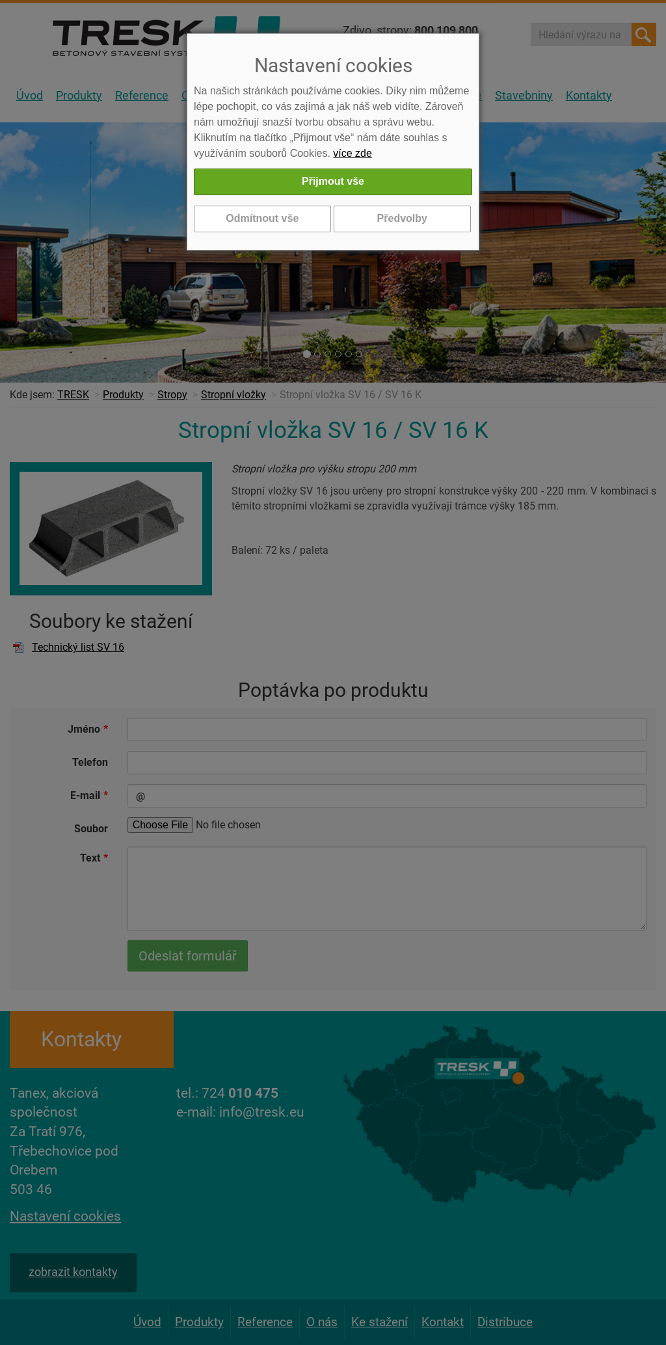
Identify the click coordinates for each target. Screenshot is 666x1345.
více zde (352, 153)
